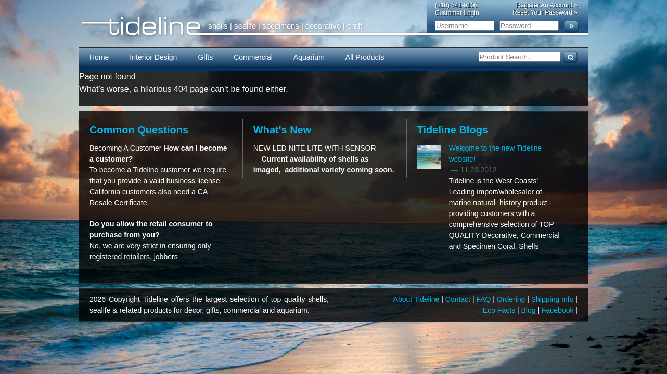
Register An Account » (547, 5)
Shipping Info (553, 299)
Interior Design (153, 57)
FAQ (484, 299)
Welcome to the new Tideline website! (495, 153)
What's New (282, 130)
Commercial (253, 57)
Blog (529, 310)
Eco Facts (500, 310)
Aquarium (309, 57)
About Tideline (417, 299)
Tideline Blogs (452, 130)
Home (99, 57)
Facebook (558, 310)
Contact (458, 299)
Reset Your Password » (545, 12)
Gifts (205, 57)
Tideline (333, 26)
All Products (364, 57)
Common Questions (138, 130)
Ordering (512, 299)
